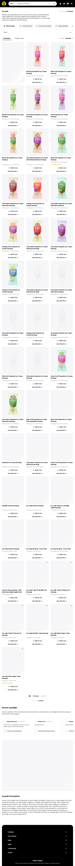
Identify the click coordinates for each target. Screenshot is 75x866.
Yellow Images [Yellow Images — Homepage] (37, 860)
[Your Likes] (64, 3)
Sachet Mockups (12, 510)
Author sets (19, 38)
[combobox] (36, 4)
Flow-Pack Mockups (38, 75)
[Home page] (29, 696)
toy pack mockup (43, 26)
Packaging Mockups (7, 594)
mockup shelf (25, 26)
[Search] (54, 3)
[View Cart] (60, 3)
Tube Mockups (36, 551)
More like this (37, 82)
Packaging (29, 75)
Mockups (6, 38)
